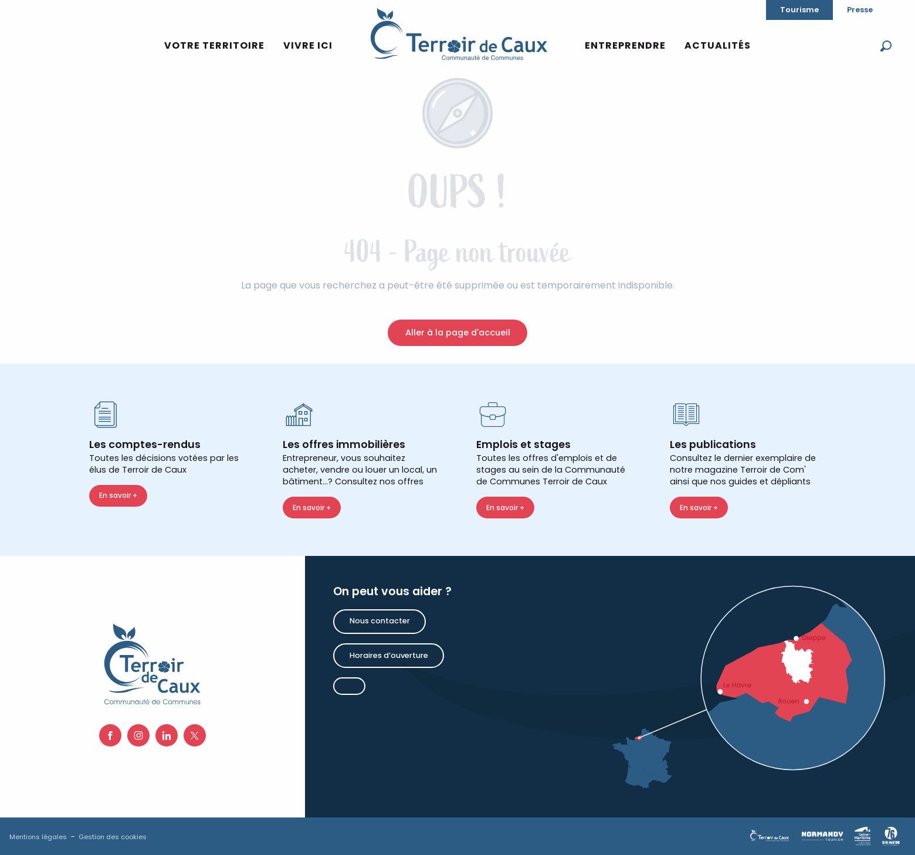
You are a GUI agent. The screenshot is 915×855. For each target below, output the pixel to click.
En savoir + (118, 495)
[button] (886, 46)
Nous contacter (380, 621)
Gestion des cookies (113, 837)
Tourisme (799, 10)
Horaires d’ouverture (389, 655)
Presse (860, 10)
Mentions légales (38, 837)
